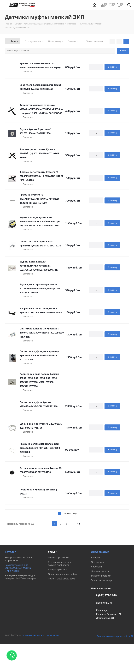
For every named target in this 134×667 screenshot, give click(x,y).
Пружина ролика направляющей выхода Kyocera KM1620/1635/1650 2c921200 (40, 447)
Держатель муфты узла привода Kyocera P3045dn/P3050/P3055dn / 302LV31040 (39, 355)
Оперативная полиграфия (62, 574)
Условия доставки (101, 575)
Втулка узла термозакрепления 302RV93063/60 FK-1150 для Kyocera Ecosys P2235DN (40, 288)
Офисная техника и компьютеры (40, 635)
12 (78, 523)
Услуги (52, 552)
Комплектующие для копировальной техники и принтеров (18, 568)
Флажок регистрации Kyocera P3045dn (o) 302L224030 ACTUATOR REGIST (39, 153)
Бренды (95, 557)
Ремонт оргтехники (58, 557)
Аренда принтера (58, 569)
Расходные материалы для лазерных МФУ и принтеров (20, 577)
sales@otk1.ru (104, 602)
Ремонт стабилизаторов (61, 578)
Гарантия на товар (101, 580)
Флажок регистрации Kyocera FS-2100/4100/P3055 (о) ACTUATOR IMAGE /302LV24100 (41, 176)
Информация (100, 552)
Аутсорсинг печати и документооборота (59, 563)
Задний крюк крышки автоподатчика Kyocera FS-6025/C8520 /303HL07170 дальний (39, 265)
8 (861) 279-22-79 (106, 595)
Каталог (10, 552)
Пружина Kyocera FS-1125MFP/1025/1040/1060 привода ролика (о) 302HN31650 (39, 198)
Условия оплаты (100, 571)
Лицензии (96, 566)
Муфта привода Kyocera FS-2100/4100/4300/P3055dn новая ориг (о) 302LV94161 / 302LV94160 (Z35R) (41, 221)
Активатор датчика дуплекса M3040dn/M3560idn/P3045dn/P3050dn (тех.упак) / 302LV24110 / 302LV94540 (41, 109)
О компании (97, 562)
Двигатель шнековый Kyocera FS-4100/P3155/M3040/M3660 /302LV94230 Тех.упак (42, 332)
